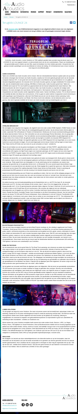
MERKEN (33, 12)
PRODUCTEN (14, 12)
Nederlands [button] (71, 5)
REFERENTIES (24, 12)
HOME (7, 12)
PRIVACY (48, 12)
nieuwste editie (13, 29)
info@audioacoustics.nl (9, 405)
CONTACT (8, 14)
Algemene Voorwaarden (9, 408)
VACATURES (68, 12)
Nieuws (11, 17)
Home (5, 17)
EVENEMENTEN (58, 12)
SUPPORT (41, 12)
